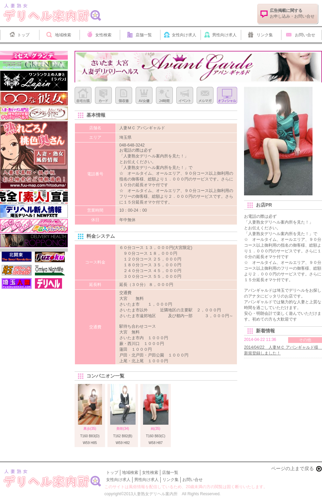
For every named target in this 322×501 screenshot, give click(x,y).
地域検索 (63, 35)
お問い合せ (305, 35)
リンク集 (265, 35)
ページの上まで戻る (292, 468)
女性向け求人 (184, 35)
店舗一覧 (144, 35)
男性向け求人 (224, 35)
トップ (23, 35)
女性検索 (103, 35)
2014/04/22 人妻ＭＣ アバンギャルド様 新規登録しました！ (283, 350)
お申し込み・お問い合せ (292, 13)
